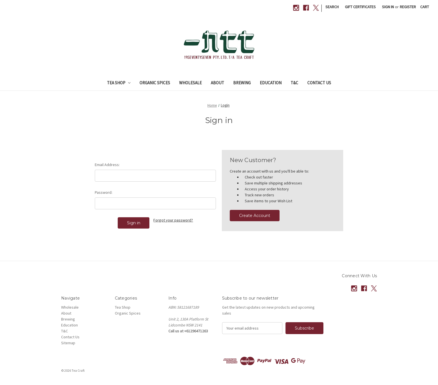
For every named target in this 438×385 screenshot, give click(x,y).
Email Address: (107, 164)
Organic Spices (154, 82)
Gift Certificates (360, 6)
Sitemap (68, 342)
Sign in (388, 6)
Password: (103, 192)
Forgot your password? (173, 220)
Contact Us (319, 82)
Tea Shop (119, 82)
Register (408, 6)
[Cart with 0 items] (424, 7)
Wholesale (190, 82)
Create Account (254, 215)
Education (271, 82)
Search (332, 6)
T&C (294, 82)
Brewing (242, 82)
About (217, 82)
